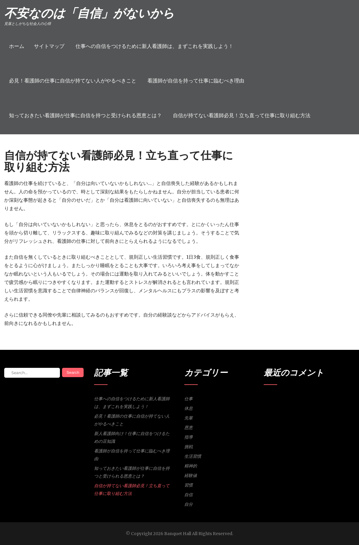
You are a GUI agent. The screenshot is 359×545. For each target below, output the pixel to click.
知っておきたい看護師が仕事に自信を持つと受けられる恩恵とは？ (85, 115)
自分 (188, 504)
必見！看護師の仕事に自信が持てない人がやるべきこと (72, 80)
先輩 (188, 418)
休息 (188, 408)
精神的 (190, 466)
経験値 (190, 475)
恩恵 (188, 427)
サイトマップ (49, 46)
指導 (188, 437)
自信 (188, 494)
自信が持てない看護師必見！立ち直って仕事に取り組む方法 (241, 115)
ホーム (16, 46)
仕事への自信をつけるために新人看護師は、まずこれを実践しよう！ (154, 46)
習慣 (188, 485)
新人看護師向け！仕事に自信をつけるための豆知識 (132, 437)
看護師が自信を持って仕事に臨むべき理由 (195, 80)
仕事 (188, 398)
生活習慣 (192, 456)
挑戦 (188, 446)
